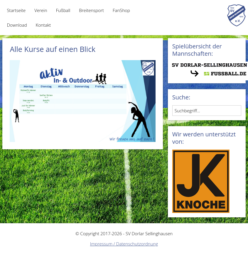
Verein (40, 10)
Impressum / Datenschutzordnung (124, 244)
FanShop (121, 10)
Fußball (63, 10)
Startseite (16, 10)
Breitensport (91, 10)
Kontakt (43, 25)
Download (17, 25)
